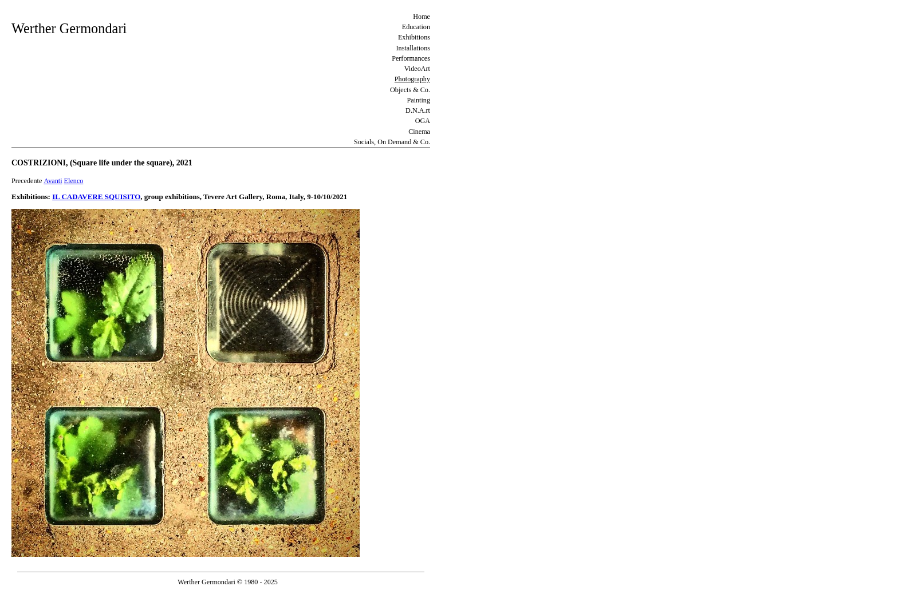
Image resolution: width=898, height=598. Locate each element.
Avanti (53, 181)
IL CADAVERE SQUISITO (96, 196)
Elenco (74, 181)
